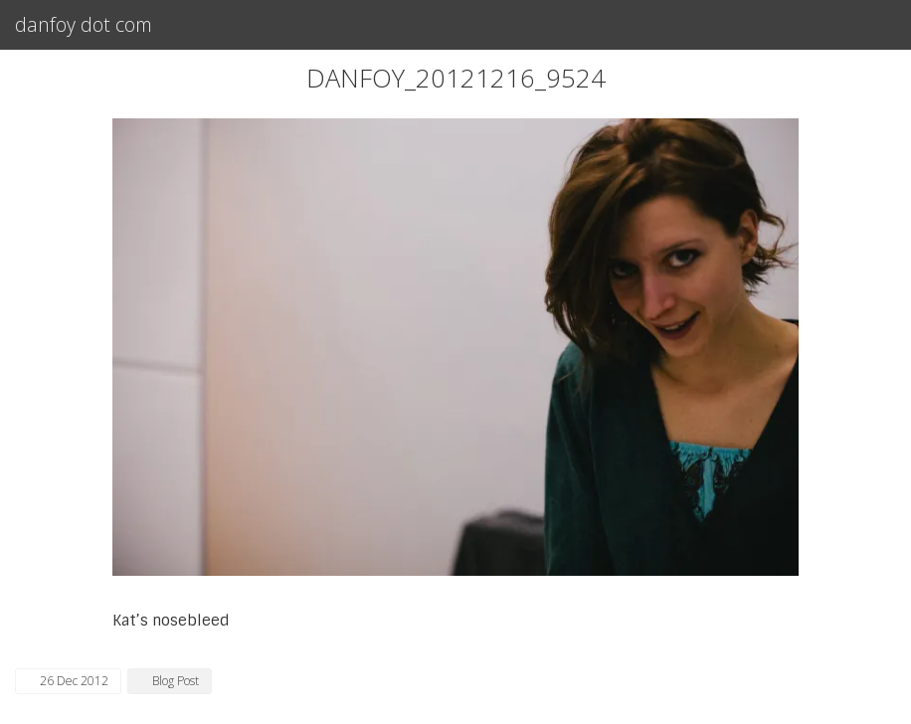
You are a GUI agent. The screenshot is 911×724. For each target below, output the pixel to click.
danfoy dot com (83, 24)
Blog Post (175, 680)
